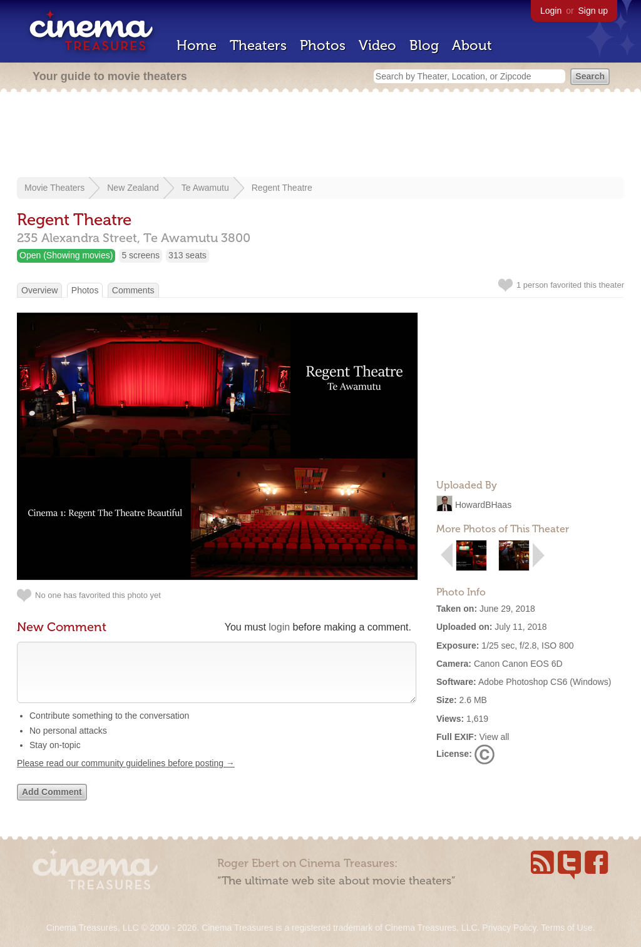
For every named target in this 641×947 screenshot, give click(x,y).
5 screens (140, 255)
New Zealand (133, 188)
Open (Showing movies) (66, 255)
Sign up (593, 11)
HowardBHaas (483, 505)
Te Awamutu (205, 188)
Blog (424, 45)
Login (551, 11)
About (472, 45)
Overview (39, 290)
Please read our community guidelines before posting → (126, 776)
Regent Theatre (282, 188)
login (279, 627)
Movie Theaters (54, 188)
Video (377, 45)
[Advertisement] (320, 136)
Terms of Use (566, 928)
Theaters (258, 45)
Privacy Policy (509, 928)
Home (197, 45)
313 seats (187, 255)
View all (494, 737)
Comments (133, 290)
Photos (323, 45)
